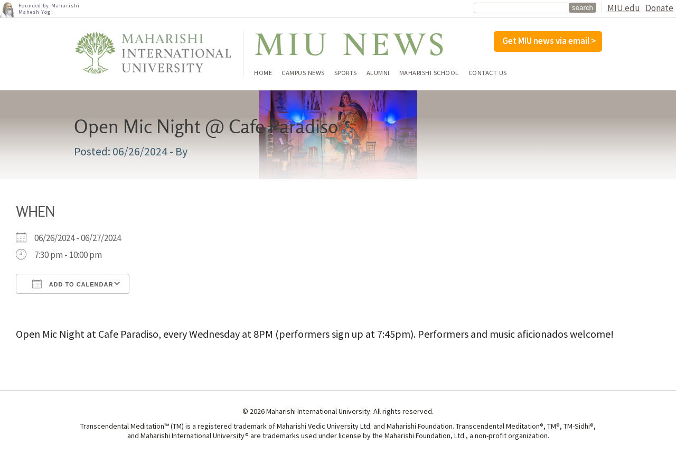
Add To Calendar (72, 284)
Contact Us (487, 73)
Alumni (378, 73)
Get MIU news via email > (549, 41)
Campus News (303, 73)
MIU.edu (623, 8)
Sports (345, 73)
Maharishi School (429, 73)
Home (263, 73)
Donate (659, 8)
